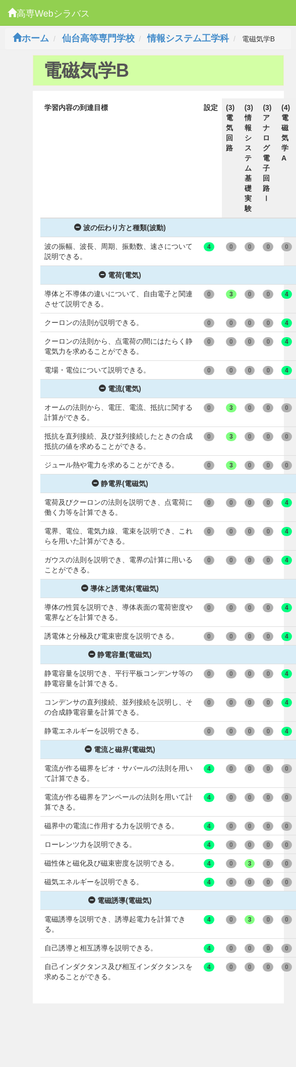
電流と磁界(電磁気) (120, 749)
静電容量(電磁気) (119, 655)
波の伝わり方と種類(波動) (119, 228)
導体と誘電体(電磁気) (119, 588)
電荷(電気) (120, 275)
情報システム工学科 (188, 38)
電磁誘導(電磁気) (119, 900)
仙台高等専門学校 (98, 38)
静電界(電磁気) (120, 483)
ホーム (31, 38)
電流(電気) (120, 389)
